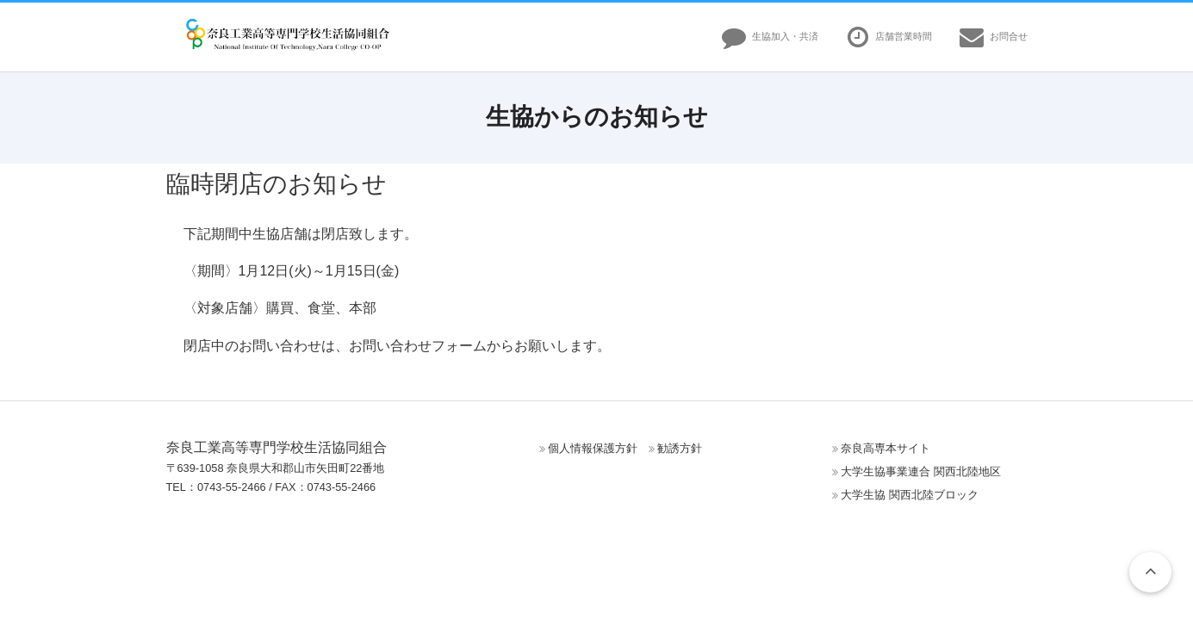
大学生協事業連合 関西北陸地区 (921, 471)
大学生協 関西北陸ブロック (910, 494)
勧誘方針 (679, 448)
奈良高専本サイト (885, 448)
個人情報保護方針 (592, 448)
